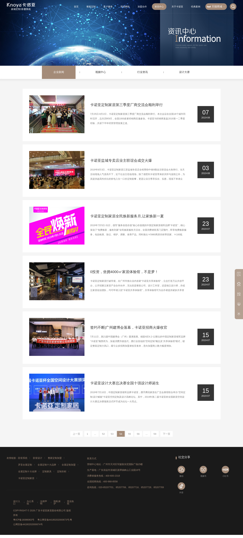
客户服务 (108, 6)
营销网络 (125, 6)
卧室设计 (37, 458)
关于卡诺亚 (177, 6)
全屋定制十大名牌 (27, 471)
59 (155, 433)
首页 (76, 6)
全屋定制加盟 (69, 464)
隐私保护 (57, 502)
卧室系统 (22, 458)
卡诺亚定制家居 (26, 478)
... (95, 433)
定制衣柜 (61, 471)
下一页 (166, 434)
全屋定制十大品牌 (47, 464)
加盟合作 (142, 6)
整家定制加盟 (55, 458)
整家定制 (91, 6)
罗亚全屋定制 (25, 464)
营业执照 (70, 502)
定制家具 (46, 471)
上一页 (76, 434)
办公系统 (30, 502)
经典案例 (195, 6)
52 (103, 433)
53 (112, 433)
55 (129, 433)
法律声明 (43, 502)
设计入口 (16, 502)
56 (138, 433)
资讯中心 (159, 6)
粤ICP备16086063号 (23, 519)
